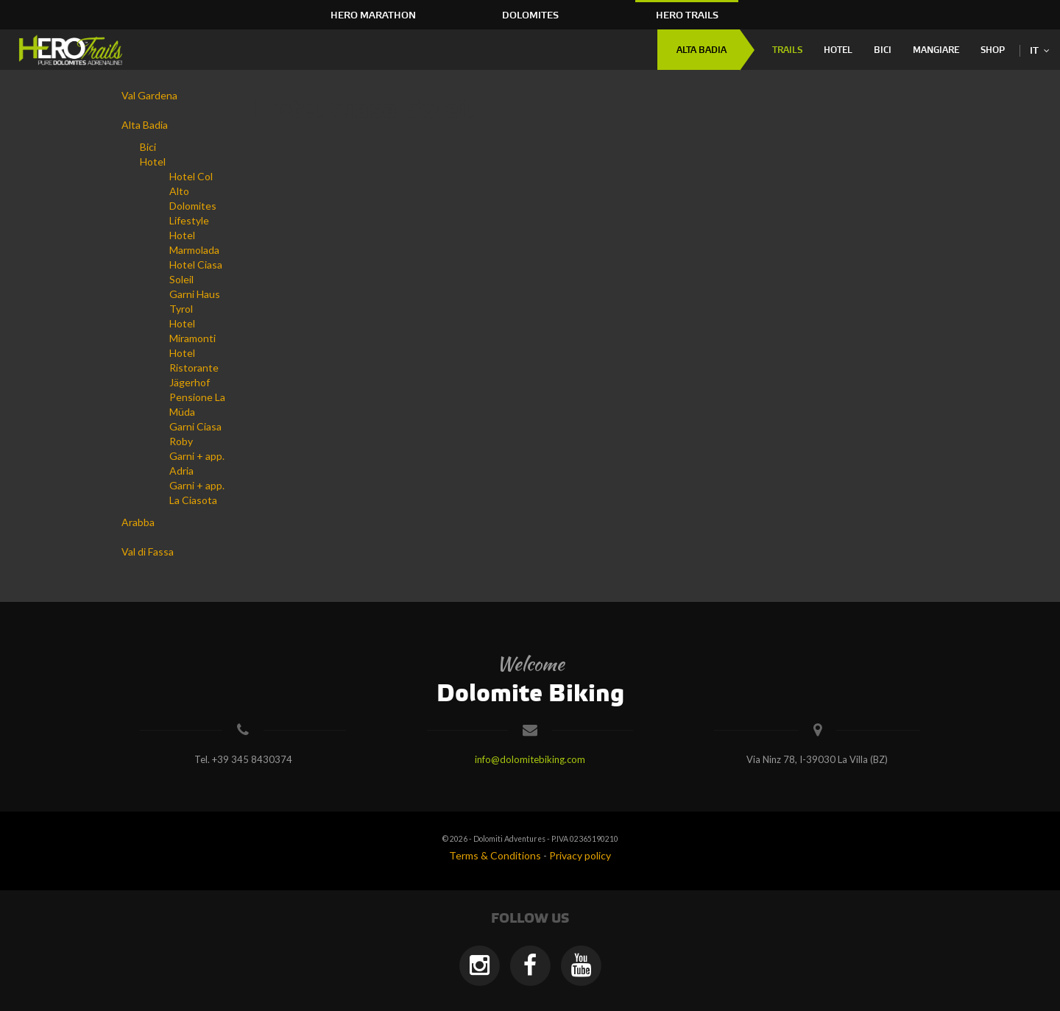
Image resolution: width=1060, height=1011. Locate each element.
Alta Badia (701, 50)
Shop (993, 50)
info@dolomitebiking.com (530, 759)
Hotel (838, 50)
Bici (882, 50)
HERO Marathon (373, 15)
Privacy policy (580, 855)
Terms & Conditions (495, 855)
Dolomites (530, 15)
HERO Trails (687, 15)
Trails (787, 50)
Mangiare (936, 50)
